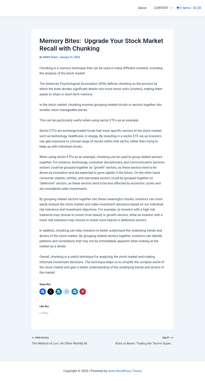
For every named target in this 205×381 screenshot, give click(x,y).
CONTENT (164, 8)
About (144, 8)
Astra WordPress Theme (125, 371)
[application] (171, 8)
